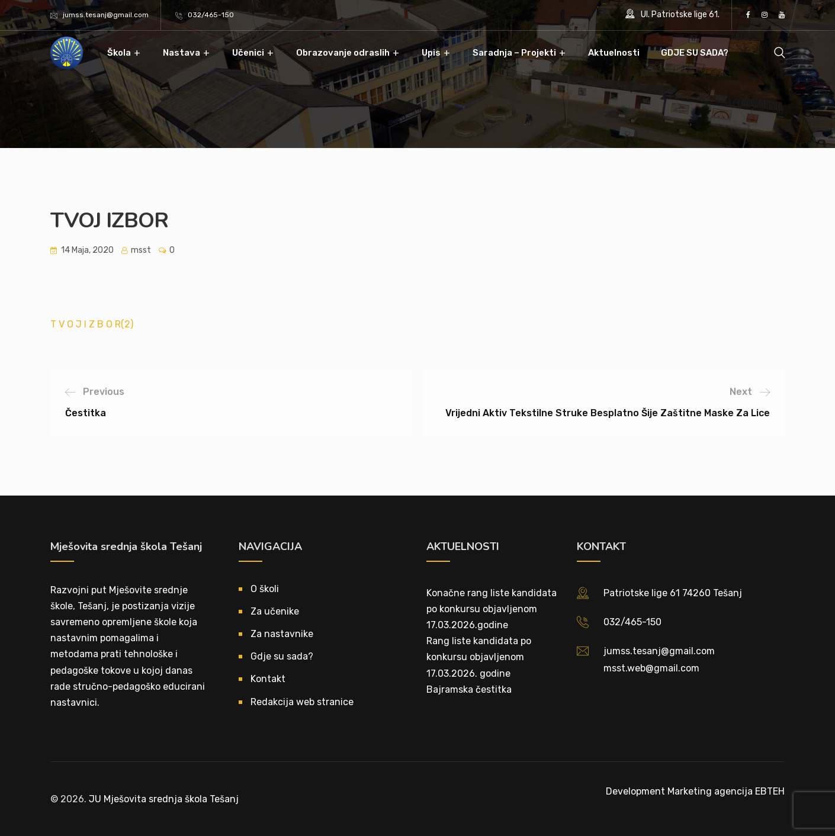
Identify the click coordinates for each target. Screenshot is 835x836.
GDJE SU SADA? (694, 52)
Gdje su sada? (281, 656)
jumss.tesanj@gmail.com (106, 15)
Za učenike (274, 611)
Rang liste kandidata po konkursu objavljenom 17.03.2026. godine (478, 657)
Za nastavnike (281, 633)
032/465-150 (211, 15)
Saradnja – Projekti (514, 52)
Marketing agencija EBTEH (726, 791)
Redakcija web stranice (302, 702)
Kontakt (267, 678)
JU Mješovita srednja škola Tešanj (164, 799)
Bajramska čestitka (469, 689)
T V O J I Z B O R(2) (91, 324)
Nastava (181, 52)
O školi (264, 588)
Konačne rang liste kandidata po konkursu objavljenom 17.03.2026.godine (491, 609)
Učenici (248, 52)
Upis (431, 52)
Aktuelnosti (614, 52)
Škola (119, 52)
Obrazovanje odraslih (343, 52)
